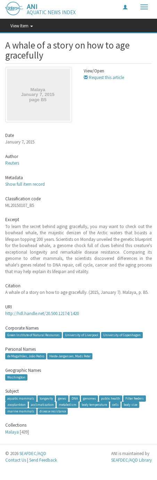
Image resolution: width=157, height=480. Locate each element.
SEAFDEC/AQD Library (131, 460)
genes (62, 398)
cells (115, 404)
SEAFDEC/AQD (32, 453)
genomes (89, 398)
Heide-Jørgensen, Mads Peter (70, 356)
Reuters (12, 163)
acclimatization (42, 404)
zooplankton (16, 404)
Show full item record (25, 184)
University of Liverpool (81, 335)
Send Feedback (43, 460)
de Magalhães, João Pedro (25, 356)
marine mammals (20, 411)
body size (130, 404)
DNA (75, 398)
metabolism (67, 404)
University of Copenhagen (122, 335)
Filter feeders (134, 398)
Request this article (104, 77)
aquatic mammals (20, 398)
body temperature (94, 404)
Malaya (12, 432)
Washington (16, 377)
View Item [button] (21, 26)
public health (110, 398)
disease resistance (53, 411)
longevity (46, 398)
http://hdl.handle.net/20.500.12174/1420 (42, 313)
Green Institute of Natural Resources (33, 335)
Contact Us (15, 460)
